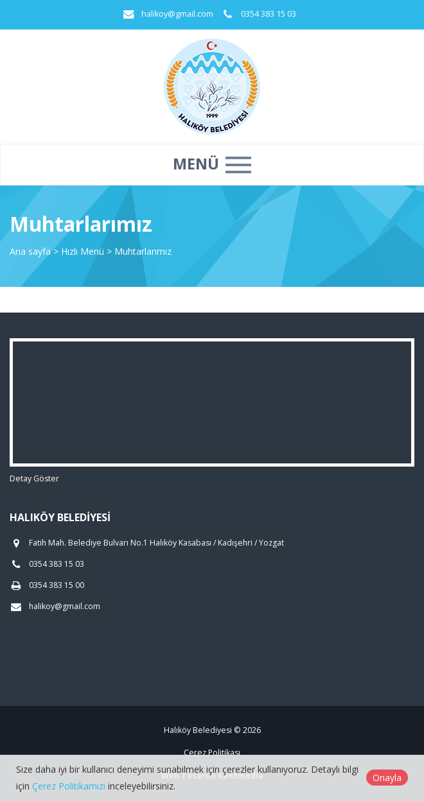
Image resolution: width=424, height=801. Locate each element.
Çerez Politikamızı (68, 786)
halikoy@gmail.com (177, 13)
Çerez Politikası (212, 752)
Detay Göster (34, 478)
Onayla (387, 777)
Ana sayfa (30, 251)
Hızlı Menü (84, 251)
